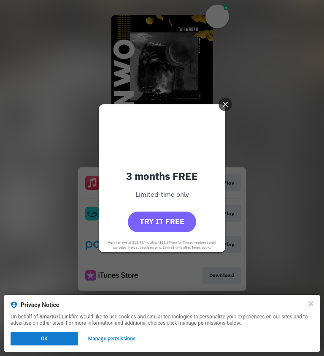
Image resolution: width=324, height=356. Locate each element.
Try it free (162, 221)
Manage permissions (112, 339)
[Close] (311, 303)
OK (44, 339)
